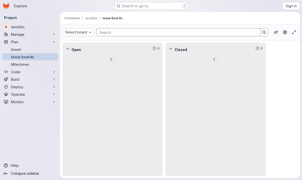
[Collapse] (68, 49)
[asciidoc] (30, 26)
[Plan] (30, 41)
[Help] (30, 165)
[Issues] (30, 49)
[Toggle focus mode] (294, 32)
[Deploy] (30, 86)
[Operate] (30, 94)
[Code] (30, 71)
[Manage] (30, 34)
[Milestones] (30, 64)
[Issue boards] (30, 56)
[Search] (175, 32)
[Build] (30, 79)
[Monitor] (30, 101)
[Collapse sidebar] (30, 173)
